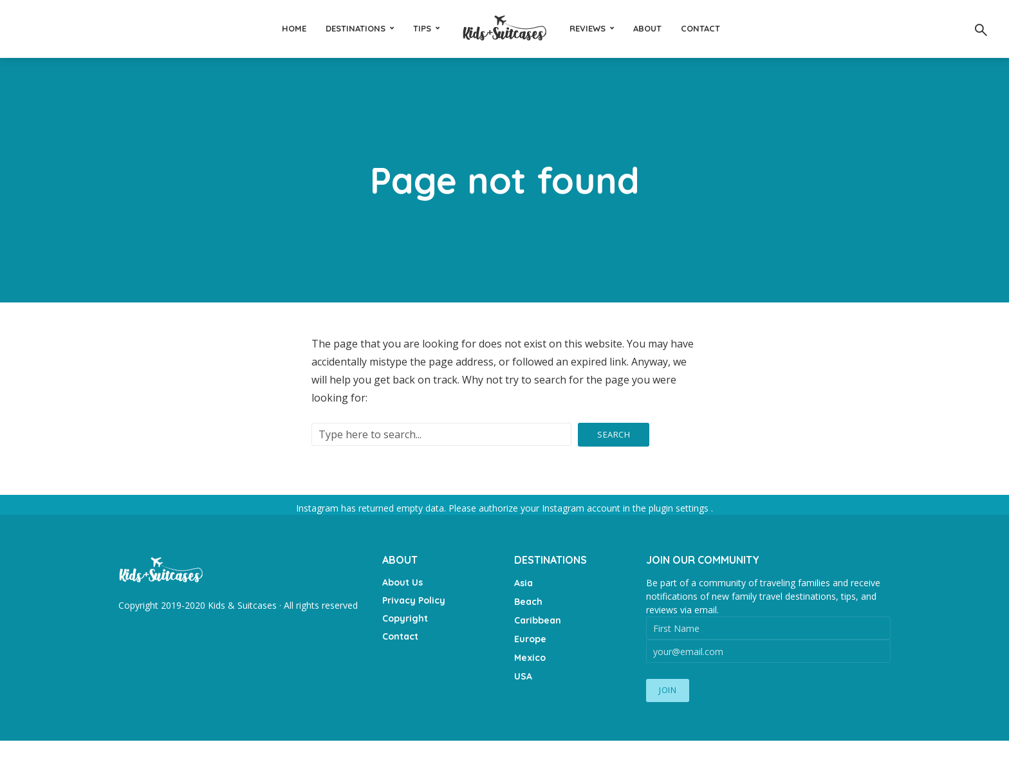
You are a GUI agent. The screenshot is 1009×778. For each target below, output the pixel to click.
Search (613, 434)
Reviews (587, 28)
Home (294, 28)
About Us (402, 582)
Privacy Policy (413, 600)
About (647, 28)
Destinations (355, 28)
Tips (422, 28)
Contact (700, 28)
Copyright (405, 618)
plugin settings (680, 508)
